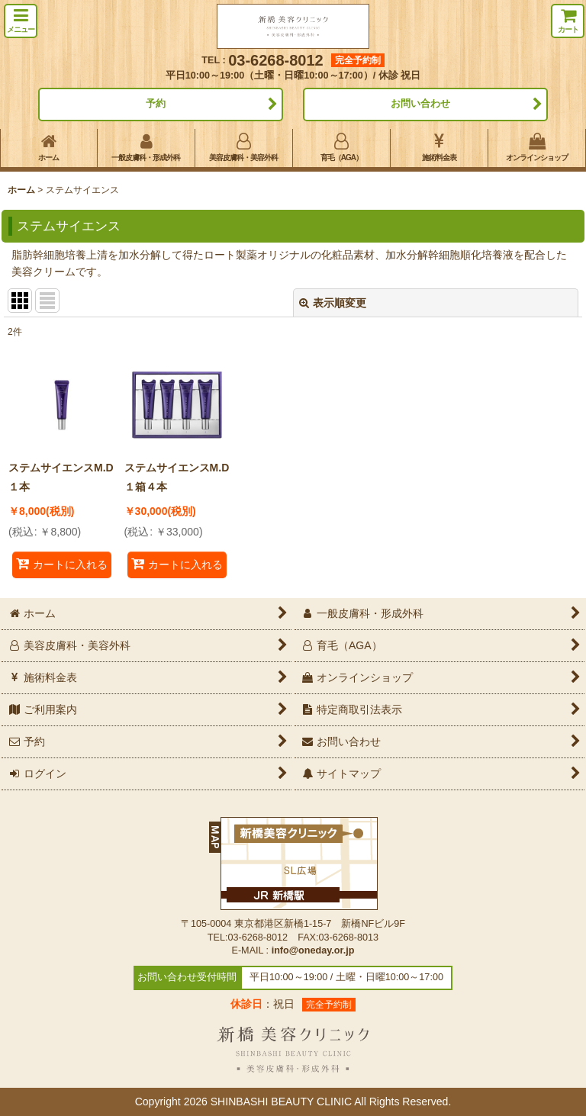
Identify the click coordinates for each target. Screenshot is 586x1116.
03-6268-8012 (276, 60)
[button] (20, 21)
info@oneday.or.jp (313, 950)
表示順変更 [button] (332, 303)
